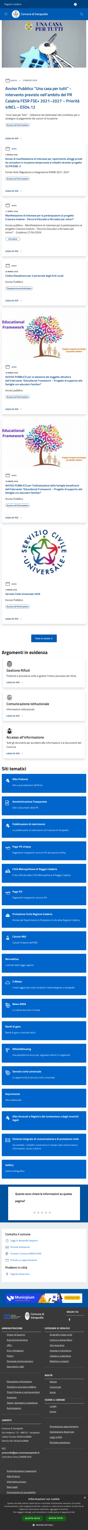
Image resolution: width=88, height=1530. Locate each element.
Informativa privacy (16, 1481)
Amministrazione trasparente (21, 1471)
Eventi (53, 1411)
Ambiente (12, 1397)
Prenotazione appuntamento (64, 1426)
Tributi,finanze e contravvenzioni (23, 1392)
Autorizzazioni (14, 1408)
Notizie (53, 1381)
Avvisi (14, 80)
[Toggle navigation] (6, 14)
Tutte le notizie (44, 638)
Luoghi (53, 1406)
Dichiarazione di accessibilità (21, 1492)
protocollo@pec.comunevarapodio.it (20, 1452)
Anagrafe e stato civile (61, 1334)
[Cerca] (82, 14)
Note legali (12, 1487)
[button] (44, 1524)
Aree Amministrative (17, 1340)
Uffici (9, 1345)
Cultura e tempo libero (61, 1340)
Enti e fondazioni (15, 1350)
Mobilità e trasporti (59, 1361)
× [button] (85, 1498)
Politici (10, 1356)
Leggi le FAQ (56, 1437)
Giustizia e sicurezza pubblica (21, 1387)
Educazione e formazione (19, 1381)
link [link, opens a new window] (73, 1512)
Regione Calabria (12, 4)
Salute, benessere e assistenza (22, 1403)
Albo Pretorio (13, 1476)
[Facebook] (69, 1320)
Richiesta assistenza (60, 1442)
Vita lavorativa (57, 1345)
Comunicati (55, 1387)
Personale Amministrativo (20, 1361)
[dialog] (44, 1512)
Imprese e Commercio (60, 1350)
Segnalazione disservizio (62, 1432)
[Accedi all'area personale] (75, 4)
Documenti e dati (15, 1366)
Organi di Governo (16, 1334)
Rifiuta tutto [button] (56, 1518)
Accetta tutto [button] (32, 1518)
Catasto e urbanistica (60, 1356)
